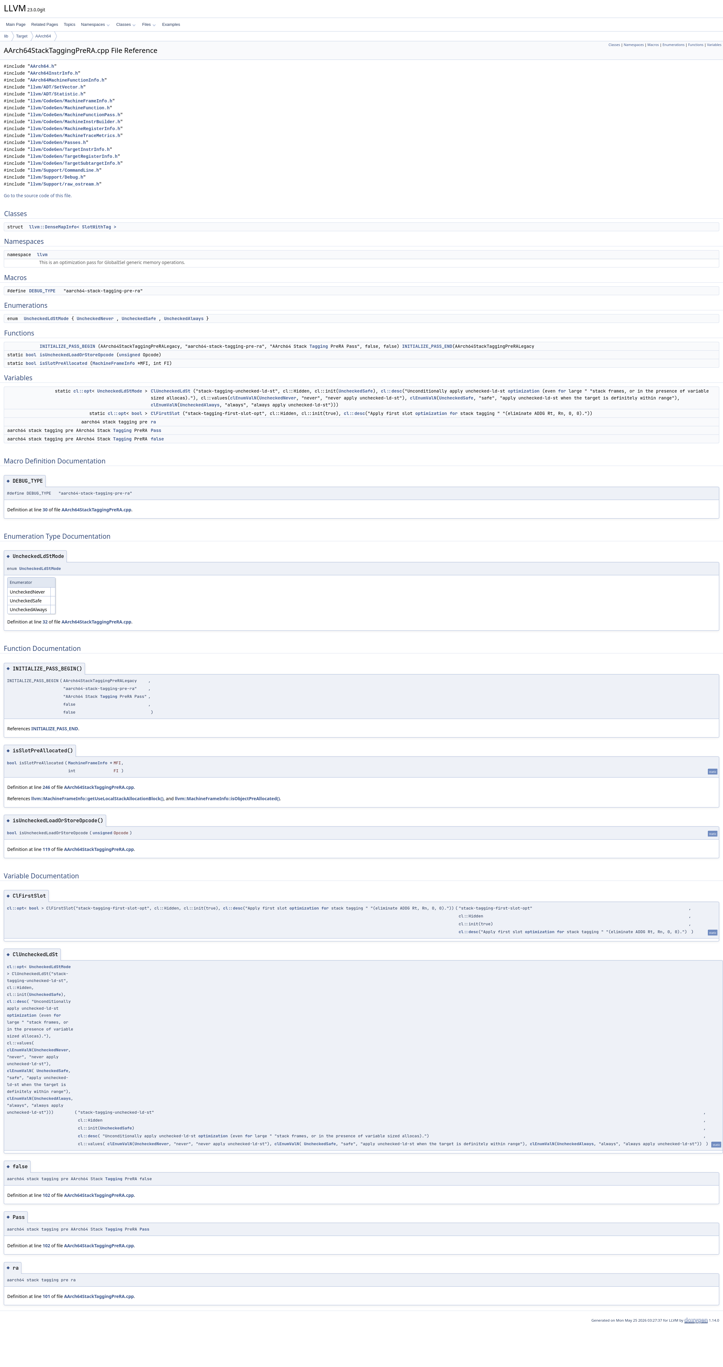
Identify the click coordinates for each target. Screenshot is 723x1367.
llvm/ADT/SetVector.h (56, 87)
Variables (714, 45)
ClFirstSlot (165, 413)
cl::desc (391, 391)
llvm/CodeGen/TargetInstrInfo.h (70, 149)
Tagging (319, 346)
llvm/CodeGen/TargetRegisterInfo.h (73, 156)
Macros (653, 45)
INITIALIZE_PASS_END (427, 346)
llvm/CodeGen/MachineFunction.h (70, 108)
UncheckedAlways (184, 318)
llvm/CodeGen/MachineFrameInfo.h (71, 101)
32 (45, 622)
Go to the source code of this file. (38, 195)
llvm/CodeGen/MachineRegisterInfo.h (75, 129)
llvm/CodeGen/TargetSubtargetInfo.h (75, 163)
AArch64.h (42, 66)
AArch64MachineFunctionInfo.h (67, 80)
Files (149, 24)
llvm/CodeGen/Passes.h (58, 143)
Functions (695, 45)
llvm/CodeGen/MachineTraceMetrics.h (75, 136)
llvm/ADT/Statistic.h (56, 94)
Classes (126, 24)
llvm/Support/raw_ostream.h (64, 184)
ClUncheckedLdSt (171, 391)
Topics (69, 24)
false (157, 439)
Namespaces (95, 24)
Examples (171, 24)
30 (45, 510)
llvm (42, 254)
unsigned (129, 355)
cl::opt (82, 391)
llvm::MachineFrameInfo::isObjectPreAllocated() (227, 798)
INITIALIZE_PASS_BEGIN (67, 346)
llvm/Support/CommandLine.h (64, 170)
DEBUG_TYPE (42, 291)
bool (31, 355)
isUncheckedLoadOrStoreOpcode (77, 355)
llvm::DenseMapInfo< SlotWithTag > (72, 227)
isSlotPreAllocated (63, 363)
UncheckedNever (95, 318)
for (562, 391)
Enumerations (674, 45)
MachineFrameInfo (114, 363)
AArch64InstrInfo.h (54, 73)
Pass (156, 430)
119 (46, 849)
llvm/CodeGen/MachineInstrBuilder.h (75, 122)
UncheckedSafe (139, 318)
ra (153, 422)
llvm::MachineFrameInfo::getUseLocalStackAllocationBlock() (97, 798)
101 (46, 1296)
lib (6, 36)
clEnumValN (243, 398)
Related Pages (44, 24)
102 (46, 1195)
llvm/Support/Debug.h (56, 177)
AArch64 (43, 36)
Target (21, 36)
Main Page (16, 24)
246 (46, 787)
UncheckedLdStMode (46, 318)
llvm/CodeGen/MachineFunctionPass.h (75, 115)
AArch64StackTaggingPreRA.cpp (96, 510)
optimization (524, 391)
